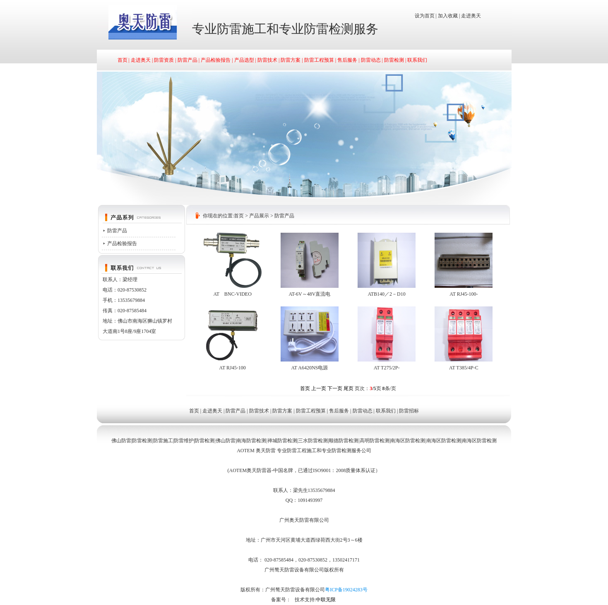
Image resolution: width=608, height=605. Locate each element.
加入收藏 (448, 16)
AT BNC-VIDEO (232, 294)
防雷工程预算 (319, 60)
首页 (122, 60)
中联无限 (326, 600)
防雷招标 (409, 411)
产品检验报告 (216, 60)
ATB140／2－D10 (386, 294)
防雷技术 (267, 60)
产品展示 (259, 216)
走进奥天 (471, 16)
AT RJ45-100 (232, 368)
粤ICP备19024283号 (346, 590)
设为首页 (425, 16)
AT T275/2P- (387, 368)
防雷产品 (187, 60)
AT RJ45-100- (463, 294)
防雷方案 (290, 60)
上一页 (318, 388)
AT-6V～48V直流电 (309, 294)
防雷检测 (394, 60)
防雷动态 (371, 60)
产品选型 (244, 60)
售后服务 (347, 60)
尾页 (348, 388)
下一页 (334, 388)
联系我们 (417, 60)
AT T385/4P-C (463, 368)
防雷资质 (164, 60)
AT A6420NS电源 (309, 368)
